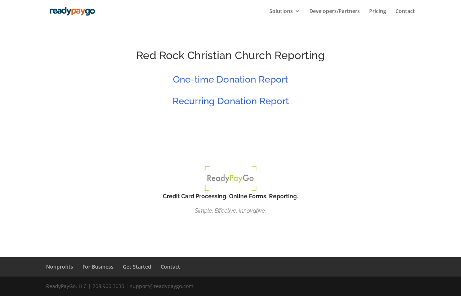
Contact (405, 11)
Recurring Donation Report (231, 101)
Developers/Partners (334, 11)
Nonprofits (59, 266)
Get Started (137, 266)
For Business (97, 266)
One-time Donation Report (230, 79)
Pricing (377, 11)
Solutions (281, 11)
